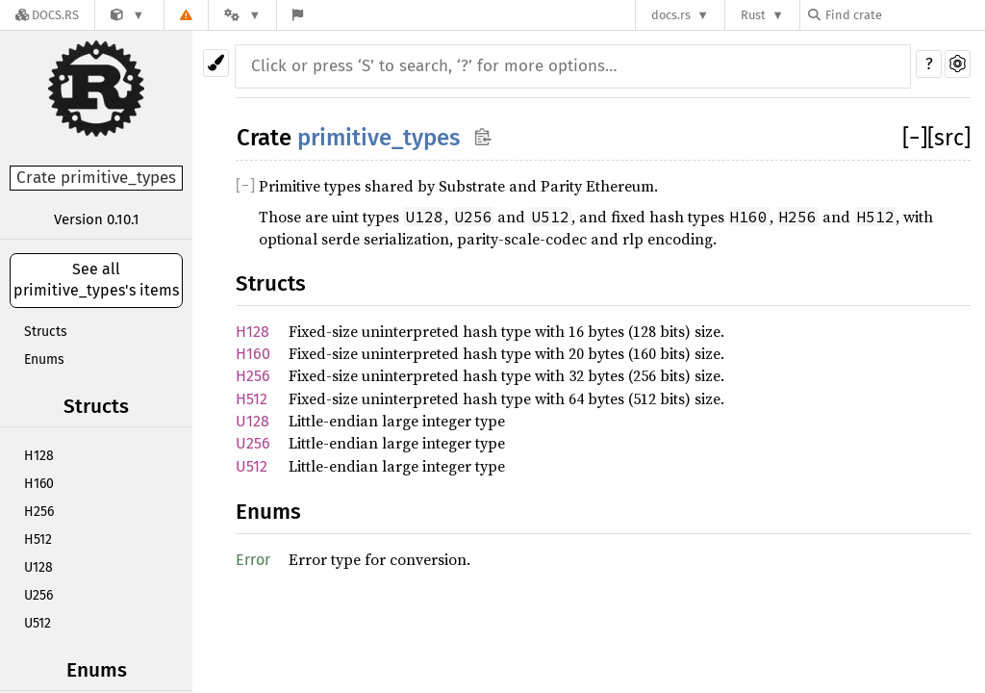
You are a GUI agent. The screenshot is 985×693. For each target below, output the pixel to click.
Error (253, 560)
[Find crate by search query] (904, 15)
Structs (45, 331)
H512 (38, 539)
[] (914, 137)
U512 (37, 623)
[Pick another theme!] (216, 63)
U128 (38, 567)
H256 (39, 511)
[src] (949, 137)
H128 (39, 456)
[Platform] (242, 15)
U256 (38, 595)
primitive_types (378, 137)
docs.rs (671, 15)
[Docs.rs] (47, 15)
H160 (39, 483)
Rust (753, 15)
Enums (44, 359)
